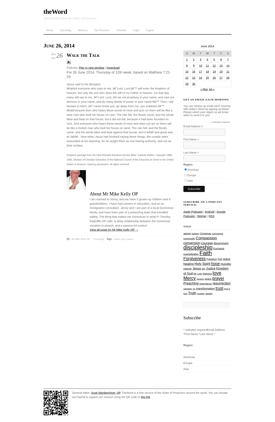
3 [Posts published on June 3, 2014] (200, 59)
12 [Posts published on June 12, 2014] (214, 65)
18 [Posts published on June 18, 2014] (207, 71)
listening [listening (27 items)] (207, 273)
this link (145, 397)
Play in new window (91, 67)
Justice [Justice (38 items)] (210, 268)
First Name (191, 139)
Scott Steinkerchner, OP (105, 392)
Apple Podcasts (193, 211)
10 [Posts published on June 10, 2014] (200, 65)
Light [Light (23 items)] (199, 274)
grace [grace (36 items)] (226, 259)
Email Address (193, 126)
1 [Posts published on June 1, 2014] (187, 59)
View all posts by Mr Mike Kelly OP (114, 229)
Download (113, 67)
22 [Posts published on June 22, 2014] (186, 77)
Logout (150, 30)
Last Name (191, 153)
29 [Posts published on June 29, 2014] (186, 83)
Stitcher (201, 216)
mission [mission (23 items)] (200, 279)
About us (83, 30)
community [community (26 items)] (189, 238)
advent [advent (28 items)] (187, 233)
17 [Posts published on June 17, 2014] (200, 71)
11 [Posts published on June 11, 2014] (207, 65)
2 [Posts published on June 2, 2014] (194, 59)
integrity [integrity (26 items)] (187, 268)
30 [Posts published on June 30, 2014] (193, 83)
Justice (116, 238)
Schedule (121, 30)
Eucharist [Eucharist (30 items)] (218, 248)
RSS (212, 216)
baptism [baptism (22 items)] (195, 234)
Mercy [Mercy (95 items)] (189, 278)
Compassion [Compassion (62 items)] (206, 238)
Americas (193, 169)
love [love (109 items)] (217, 273)
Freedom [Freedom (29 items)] (211, 259)
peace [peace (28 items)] (208, 278)
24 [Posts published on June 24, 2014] (200, 77)
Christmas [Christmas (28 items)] (205, 233)
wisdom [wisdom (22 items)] (208, 293)
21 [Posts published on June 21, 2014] (227, 71)
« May (204, 89)
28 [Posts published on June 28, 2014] (227, 77)
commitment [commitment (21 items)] (217, 234)
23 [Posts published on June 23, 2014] (193, 77)
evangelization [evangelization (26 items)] (191, 254)
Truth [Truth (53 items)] (192, 293)
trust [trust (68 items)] (219, 288)
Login (136, 30)
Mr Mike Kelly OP (80, 238)
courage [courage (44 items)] (207, 243)
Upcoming (65, 30)
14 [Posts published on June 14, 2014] (227, 65)
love (124, 238)
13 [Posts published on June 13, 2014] (221, 65)
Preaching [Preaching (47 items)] (191, 283)
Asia (190, 180)
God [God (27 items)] (220, 259)
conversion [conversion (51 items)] (191, 243)
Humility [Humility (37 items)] (226, 264)
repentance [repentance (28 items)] (205, 283)
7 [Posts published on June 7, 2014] (228, 59)
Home (49, 30)
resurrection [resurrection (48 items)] (221, 283)
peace (130, 238)
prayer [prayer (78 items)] (218, 278)
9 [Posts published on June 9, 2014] (194, 65)
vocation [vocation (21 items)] (201, 293)
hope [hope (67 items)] (215, 263)
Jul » (212, 89)
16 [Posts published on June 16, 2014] (193, 71)
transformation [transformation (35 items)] (205, 288)
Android (209, 211)
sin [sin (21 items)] (194, 289)
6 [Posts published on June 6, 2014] (221, 59)
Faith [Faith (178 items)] (206, 253)
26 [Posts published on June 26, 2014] (214, 77)
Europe (191, 175)
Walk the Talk (83, 55)
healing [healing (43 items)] (188, 264)
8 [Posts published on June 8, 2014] (187, 65)
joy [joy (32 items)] (203, 268)
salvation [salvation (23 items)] (187, 289)
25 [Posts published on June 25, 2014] (207, 77)
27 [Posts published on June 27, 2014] (221, 77)
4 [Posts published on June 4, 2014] (207, 59)
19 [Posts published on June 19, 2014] (214, 71)
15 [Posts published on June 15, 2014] (186, 71)
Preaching (99, 238)
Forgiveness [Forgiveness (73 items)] (194, 258)
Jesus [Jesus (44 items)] (197, 268)
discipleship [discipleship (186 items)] (198, 247)
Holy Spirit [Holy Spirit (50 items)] (202, 264)
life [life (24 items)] (195, 273)
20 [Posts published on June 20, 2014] (221, 71)
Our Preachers (102, 30)
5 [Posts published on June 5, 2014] (214, 59)
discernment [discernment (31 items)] (221, 243)
